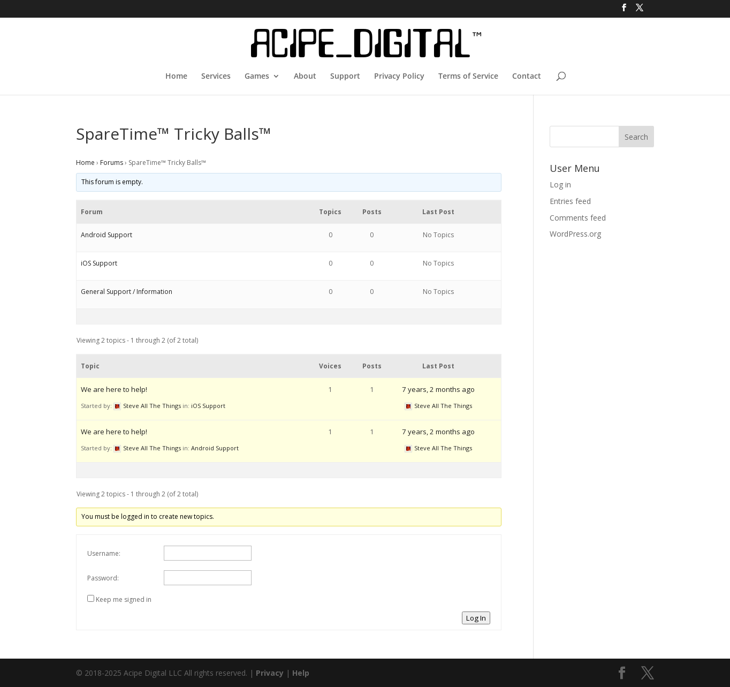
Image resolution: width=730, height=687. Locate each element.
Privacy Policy (399, 76)
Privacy (270, 673)
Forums (111, 162)
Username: (103, 553)
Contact (526, 76)
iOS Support (99, 263)
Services (216, 76)
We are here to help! (114, 389)
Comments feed (578, 218)
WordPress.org (575, 234)
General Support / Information (126, 291)
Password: (103, 578)
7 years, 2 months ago (438, 389)
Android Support (106, 234)
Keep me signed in (123, 599)
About (305, 76)
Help (300, 673)
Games (257, 76)
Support (345, 76)
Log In (476, 618)
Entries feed (570, 201)
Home (176, 76)
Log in (560, 184)
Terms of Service (468, 76)
